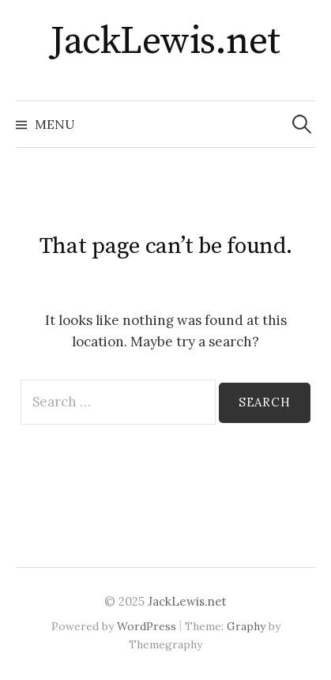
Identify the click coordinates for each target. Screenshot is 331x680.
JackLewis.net (165, 42)
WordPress (146, 626)
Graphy (246, 626)
